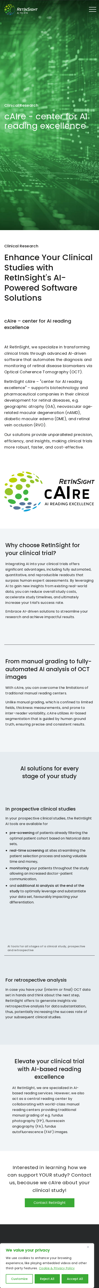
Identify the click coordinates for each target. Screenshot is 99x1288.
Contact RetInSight (50, 1202)
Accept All (75, 1279)
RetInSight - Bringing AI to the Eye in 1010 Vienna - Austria (24, 9)
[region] (47, 1265)
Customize (19, 1279)
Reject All (47, 1279)
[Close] (89, 1246)
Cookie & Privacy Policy (57, 1268)
